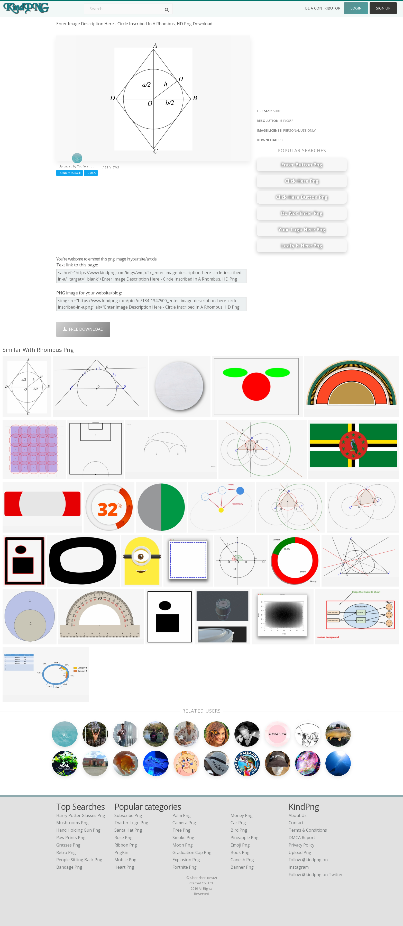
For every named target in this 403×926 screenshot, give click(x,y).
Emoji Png (240, 845)
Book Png (240, 852)
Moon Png (182, 845)
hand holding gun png (78, 830)
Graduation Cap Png (192, 852)
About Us (298, 815)
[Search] (167, 10)
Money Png (242, 815)
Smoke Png (183, 837)
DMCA (91, 173)
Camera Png (184, 822)
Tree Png (181, 830)
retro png (66, 852)
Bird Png (239, 830)
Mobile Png (125, 859)
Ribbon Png (125, 845)
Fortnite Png (184, 867)
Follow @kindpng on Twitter (316, 874)
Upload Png (300, 852)
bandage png (69, 867)
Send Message (69, 173)
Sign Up (383, 8)
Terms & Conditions (308, 830)
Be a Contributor (322, 8)
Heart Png (124, 867)
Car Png (238, 822)
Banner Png (242, 867)
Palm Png (181, 815)
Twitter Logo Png (131, 822)
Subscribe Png (128, 815)
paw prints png (71, 837)
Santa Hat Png (128, 830)
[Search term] (128, 8)
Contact (296, 822)
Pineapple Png (245, 837)
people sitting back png (79, 859)
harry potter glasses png (80, 815)
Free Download (83, 329)
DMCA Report (302, 837)
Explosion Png (186, 859)
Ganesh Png (242, 859)
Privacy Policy (301, 845)
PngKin (121, 852)
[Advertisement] (153, 215)
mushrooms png (72, 822)
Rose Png (123, 837)
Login (356, 8)
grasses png (68, 845)
